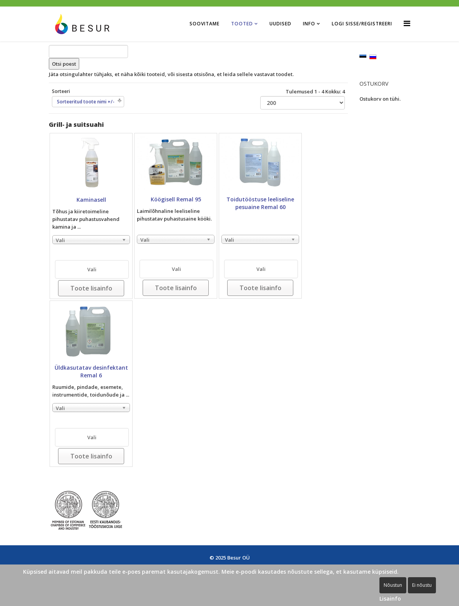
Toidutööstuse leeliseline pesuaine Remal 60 (260, 203)
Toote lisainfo (91, 288)
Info (309, 23)
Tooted (242, 23)
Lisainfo (390, 598)
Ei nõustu (422, 585)
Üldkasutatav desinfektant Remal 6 (91, 371)
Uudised (280, 23)
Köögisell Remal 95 (176, 199)
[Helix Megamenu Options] (407, 23)
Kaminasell (91, 199)
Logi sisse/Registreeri (362, 23)
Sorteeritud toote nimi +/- (86, 101)
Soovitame (205, 23)
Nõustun (393, 585)
